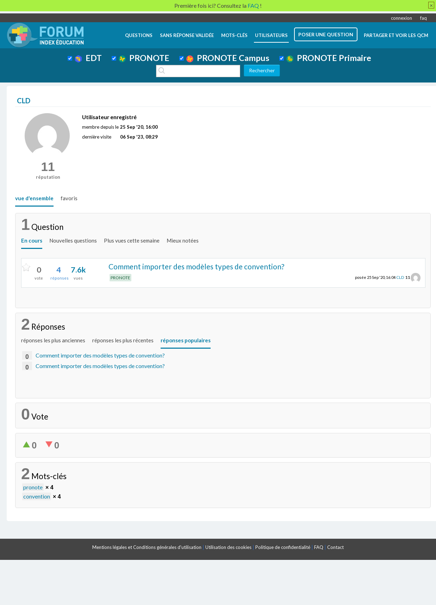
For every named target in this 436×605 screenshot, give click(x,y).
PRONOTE (144, 58)
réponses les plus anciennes (53, 340)
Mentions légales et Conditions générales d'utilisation (146, 547)
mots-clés (234, 35)
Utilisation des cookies (228, 547)
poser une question (325, 34)
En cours (31, 240)
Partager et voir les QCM (396, 35)
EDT (88, 58)
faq (423, 18)
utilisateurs (271, 35)
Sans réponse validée (187, 35)
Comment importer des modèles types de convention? (196, 266)
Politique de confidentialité (282, 547)
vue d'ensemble (34, 198)
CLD (400, 277)
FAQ (318, 547)
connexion (401, 18)
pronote (33, 487)
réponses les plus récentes (123, 340)
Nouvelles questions (73, 240)
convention (36, 496)
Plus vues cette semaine (132, 240)
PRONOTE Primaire (328, 58)
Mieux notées (183, 240)
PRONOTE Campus (227, 58)
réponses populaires (186, 340)
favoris (69, 198)
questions (138, 35)
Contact (335, 547)
